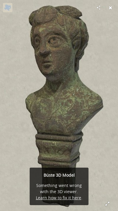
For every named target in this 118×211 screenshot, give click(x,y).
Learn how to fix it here (58, 197)
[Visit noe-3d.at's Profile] (7, 7)
